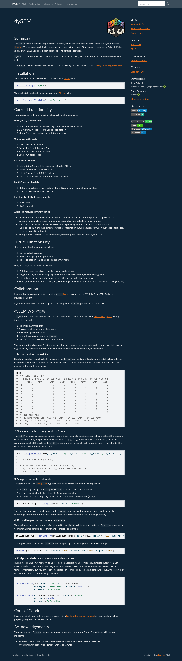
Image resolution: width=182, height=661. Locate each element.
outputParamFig (24, 595)
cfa (50, 536)
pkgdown (161, 655)
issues (66, 294)
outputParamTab (24, 583)
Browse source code (140, 28)
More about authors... (141, 99)
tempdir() (97, 570)
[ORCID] (164, 86)
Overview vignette (103, 316)
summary (20, 551)
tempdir (82, 586)
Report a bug (137, 33)
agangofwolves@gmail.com (109, 65)
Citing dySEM (137, 71)
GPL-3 (133, 49)
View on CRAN (138, 23)
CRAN (67, 78)
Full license (136, 44)
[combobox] (151, 3)
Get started (35, 3)
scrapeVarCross (32, 454)
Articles (58, 3)
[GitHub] (167, 3)
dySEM (16, 3)
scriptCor (47, 504)
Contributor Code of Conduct (80, 615)
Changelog (71, 3)
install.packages (25, 86)
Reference (48, 3)
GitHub (62, 93)
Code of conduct (139, 60)
